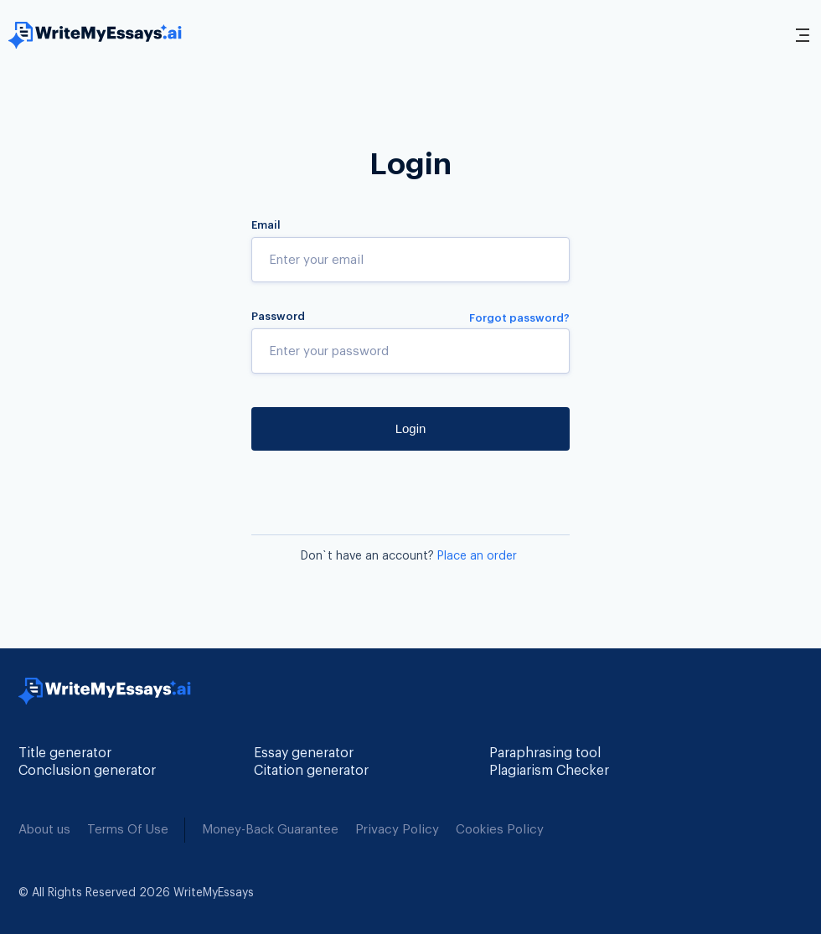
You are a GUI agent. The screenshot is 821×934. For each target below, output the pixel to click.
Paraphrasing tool (545, 753)
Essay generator (304, 753)
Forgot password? (519, 317)
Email (266, 224)
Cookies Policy (500, 829)
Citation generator (311, 770)
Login (410, 428)
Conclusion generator (87, 770)
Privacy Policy (397, 829)
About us (44, 829)
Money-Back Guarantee (270, 829)
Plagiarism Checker (549, 770)
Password (278, 316)
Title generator (64, 753)
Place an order (477, 556)
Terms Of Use (127, 829)
